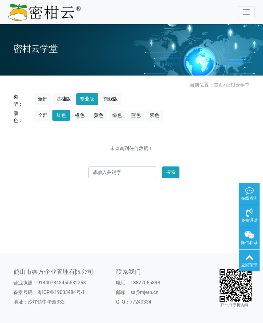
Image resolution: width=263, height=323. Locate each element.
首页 (218, 85)
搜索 (171, 172)
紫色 (154, 115)
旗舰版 (110, 99)
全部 (43, 99)
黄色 (98, 115)
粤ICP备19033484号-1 (61, 292)
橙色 (80, 115)
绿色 (117, 115)
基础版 (64, 99)
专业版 (87, 99)
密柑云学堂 (238, 85)
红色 (61, 115)
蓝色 (136, 115)
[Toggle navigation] (246, 12)
